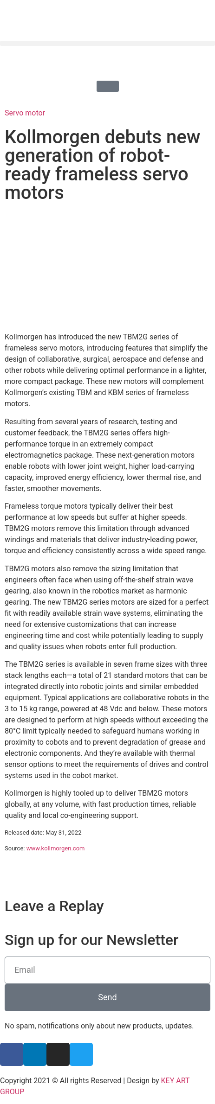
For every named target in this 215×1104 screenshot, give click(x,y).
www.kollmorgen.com (55, 848)
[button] (107, 43)
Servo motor (25, 112)
